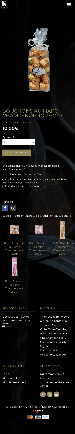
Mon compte (10, 378)
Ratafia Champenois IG (54, 333)
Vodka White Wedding (53, 329)
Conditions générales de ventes (55, 384)
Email (7, 326)
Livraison (45, 378)
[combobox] (18, 142)
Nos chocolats (48, 350)
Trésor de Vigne (49, 325)
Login (5, 373)
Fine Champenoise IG (53, 337)
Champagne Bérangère (54, 316)
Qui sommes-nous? (52, 373)
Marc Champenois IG (53, 342)
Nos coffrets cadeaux (53, 354)
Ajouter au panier (16, 152)
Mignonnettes (48, 346)
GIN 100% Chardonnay (53, 320)
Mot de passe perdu (14, 382)
